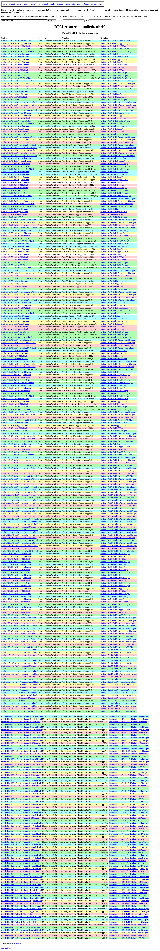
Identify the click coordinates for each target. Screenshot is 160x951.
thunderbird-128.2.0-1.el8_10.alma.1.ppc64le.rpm (128, 869)
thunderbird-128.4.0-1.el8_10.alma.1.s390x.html (20, 839)
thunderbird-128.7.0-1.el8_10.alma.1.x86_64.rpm (128, 810)
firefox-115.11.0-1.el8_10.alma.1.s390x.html (18, 687)
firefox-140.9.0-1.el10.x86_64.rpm (114, 134)
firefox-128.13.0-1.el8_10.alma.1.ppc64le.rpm (118, 503)
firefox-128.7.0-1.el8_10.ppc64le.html (16, 578)
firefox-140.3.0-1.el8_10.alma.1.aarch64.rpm (118, 479)
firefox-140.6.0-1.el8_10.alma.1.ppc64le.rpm (118, 364)
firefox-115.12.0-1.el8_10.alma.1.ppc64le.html (19, 674)
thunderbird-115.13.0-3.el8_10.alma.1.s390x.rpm (128, 893)
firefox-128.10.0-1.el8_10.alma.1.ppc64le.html (19, 546)
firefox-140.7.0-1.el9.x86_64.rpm (113, 289)
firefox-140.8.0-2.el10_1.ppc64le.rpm (115, 161)
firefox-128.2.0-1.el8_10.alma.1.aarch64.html (19, 639)
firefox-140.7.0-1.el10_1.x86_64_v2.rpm (116, 241)
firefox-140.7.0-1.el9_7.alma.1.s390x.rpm (116, 276)
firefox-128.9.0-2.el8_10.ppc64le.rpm (115, 556)
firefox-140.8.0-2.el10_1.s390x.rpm (114, 164)
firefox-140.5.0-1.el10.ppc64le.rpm (114, 401)
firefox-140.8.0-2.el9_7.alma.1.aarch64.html (18, 198)
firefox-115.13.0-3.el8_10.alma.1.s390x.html (18, 666)
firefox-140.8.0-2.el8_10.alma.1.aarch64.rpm (118, 220)
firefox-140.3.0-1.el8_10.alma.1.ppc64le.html (19, 481)
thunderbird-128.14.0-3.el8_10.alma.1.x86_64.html (21, 724)
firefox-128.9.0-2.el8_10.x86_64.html (16, 562)
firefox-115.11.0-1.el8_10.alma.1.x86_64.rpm (118, 690)
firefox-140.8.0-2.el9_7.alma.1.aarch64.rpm (117, 198)
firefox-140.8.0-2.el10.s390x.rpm (113, 185)
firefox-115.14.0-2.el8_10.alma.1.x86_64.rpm (118, 658)
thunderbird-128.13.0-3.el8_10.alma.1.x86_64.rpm (129, 735)
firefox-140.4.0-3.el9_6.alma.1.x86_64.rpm (117, 465)
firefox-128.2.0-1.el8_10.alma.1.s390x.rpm (117, 644)
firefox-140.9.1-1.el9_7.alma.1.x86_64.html (18, 89)
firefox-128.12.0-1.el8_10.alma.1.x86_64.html (19, 519)
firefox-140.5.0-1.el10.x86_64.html (15, 407)
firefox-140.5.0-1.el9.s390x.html (14, 428)
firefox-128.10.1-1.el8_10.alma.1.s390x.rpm (117, 538)
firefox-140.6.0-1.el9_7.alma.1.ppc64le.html (18, 343)
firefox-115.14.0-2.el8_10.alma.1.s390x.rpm (117, 655)
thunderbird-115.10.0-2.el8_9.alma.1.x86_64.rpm (128, 938)
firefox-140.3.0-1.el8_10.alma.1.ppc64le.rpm (118, 481)
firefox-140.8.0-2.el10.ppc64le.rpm (114, 177)
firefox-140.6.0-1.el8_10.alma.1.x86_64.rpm (117, 369)
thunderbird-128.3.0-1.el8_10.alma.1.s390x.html (20, 861)
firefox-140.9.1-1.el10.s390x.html (14, 67)
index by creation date (66, 4)
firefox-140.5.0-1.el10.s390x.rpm (113, 404)
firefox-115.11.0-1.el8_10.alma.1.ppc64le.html (19, 685)
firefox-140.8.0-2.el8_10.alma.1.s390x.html (18, 225)
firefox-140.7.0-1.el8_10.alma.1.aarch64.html (19, 292)
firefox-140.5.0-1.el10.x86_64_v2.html (16, 409)
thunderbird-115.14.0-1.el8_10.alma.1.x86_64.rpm (128, 885)
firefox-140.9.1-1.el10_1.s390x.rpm (114, 46)
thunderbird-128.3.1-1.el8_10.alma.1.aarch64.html (21, 845)
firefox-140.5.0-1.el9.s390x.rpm (113, 428)
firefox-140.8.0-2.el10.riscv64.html (15, 182)
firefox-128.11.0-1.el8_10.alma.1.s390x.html (18, 527)
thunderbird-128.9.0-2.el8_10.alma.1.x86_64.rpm (128, 788)
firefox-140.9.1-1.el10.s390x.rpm (113, 67)
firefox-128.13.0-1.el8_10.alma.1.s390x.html (18, 506)
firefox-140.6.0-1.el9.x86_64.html (14, 359)
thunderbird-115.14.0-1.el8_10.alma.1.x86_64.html (21, 885)
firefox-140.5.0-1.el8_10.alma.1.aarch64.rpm (118, 433)
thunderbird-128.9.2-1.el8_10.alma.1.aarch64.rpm (128, 770)
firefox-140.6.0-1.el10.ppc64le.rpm (114, 321)
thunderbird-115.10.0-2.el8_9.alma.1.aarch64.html (21, 930)
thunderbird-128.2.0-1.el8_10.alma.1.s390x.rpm (127, 871)
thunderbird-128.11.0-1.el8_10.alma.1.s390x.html (20, 754)
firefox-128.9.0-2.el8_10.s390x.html (15, 559)
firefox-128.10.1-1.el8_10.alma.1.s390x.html (18, 538)
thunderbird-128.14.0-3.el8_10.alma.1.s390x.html (20, 722)
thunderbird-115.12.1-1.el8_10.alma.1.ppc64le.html (21, 901)
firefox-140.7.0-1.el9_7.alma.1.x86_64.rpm (117, 278)
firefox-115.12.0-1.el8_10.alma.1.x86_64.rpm (118, 679)
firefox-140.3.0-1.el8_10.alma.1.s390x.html (18, 484)
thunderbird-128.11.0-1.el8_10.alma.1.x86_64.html (21, 756)
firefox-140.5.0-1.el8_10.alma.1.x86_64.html (19, 441)
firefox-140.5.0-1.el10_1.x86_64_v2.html (17, 396)
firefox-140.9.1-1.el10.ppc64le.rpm (114, 59)
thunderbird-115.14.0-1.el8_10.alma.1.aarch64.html (21, 877)
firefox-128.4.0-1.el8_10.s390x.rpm (114, 612)
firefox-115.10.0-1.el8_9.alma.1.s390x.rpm (117, 709)
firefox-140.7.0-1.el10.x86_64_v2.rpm (115, 268)
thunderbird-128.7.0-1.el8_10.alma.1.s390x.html (20, 807)
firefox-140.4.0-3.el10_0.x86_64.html (16, 452)
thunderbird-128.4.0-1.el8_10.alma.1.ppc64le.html (21, 837)
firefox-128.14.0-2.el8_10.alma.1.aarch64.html (19, 489)
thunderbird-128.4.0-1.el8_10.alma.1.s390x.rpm (127, 839)
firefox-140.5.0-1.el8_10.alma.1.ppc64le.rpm (118, 436)
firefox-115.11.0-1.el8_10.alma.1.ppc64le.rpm (118, 685)
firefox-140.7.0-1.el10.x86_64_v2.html (16, 268)
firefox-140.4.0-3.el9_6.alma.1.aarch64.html (18, 457)
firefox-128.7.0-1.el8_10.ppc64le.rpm (115, 578)
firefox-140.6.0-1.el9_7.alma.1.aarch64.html (18, 340)
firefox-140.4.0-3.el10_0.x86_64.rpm (115, 452)
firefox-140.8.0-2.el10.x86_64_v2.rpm (115, 196)
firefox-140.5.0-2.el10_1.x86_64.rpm (115, 380)
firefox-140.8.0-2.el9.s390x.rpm (113, 214)
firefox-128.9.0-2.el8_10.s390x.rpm (114, 559)
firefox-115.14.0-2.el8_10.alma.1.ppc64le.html (19, 652)
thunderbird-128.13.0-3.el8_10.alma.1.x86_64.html (21, 735)
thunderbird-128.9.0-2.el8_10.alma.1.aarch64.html (21, 780)
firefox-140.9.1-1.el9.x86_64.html (14, 99)
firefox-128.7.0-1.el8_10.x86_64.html (16, 583)
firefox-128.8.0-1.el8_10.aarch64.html (16, 564)
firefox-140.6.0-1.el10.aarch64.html (15, 316)
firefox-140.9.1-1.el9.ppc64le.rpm (113, 94)
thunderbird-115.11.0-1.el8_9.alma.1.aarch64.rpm (128, 919)
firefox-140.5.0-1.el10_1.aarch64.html (16, 385)
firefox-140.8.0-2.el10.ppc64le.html (15, 177)
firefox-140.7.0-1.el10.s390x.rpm (113, 257)
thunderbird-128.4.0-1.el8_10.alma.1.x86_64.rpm (128, 842)
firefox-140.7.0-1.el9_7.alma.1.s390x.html (17, 276)
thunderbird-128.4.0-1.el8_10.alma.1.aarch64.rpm (128, 834)
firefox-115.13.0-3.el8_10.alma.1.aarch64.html (19, 660)
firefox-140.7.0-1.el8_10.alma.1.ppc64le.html (19, 294)
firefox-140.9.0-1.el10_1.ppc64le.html (16, 116)
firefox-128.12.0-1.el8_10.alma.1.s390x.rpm (117, 516)
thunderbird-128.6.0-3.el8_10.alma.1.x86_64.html (20, 820)
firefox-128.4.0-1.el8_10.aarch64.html (16, 607)
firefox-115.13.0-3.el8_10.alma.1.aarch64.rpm (118, 660)
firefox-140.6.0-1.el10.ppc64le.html (15, 321)
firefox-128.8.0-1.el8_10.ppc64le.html (16, 567)
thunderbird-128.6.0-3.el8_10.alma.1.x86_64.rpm (128, 820)
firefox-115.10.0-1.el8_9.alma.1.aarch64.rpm (118, 703)
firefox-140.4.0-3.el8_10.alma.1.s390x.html (18, 473)
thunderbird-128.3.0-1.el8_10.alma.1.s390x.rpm (127, 861)
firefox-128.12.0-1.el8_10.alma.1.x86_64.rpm (118, 519)
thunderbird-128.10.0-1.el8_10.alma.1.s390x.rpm (128, 764)
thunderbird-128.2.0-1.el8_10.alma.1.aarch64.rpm (128, 866)
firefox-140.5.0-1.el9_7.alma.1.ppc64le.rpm (117, 415)
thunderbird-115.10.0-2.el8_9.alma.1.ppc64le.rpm (128, 933)
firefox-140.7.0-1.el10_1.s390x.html (15, 236)
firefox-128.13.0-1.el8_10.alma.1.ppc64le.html (19, 503)
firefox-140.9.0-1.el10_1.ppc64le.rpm (115, 116)
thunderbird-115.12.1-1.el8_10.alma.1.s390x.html (20, 903)
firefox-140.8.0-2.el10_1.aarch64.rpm (115, 158)
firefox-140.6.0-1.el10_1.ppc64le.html (16, 305)
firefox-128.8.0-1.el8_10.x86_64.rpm (115, 572)
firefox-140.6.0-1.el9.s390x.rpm (113, 356)
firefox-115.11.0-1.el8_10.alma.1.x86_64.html (19, 690)
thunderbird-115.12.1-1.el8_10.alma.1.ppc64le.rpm (129, 901)
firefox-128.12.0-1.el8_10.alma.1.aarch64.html (19, 511)
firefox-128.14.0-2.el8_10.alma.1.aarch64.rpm (118, 489)
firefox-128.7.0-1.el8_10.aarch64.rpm (115, 575)
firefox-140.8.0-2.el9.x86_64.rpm (113, 217)
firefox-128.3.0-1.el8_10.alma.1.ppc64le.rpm (118, 631)
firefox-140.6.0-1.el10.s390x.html (14, 327)
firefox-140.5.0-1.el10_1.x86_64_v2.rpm (116, 396)
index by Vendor (48, 4)
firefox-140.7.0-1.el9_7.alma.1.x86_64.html (18, 278)
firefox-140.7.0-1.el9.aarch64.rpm (113, 281)
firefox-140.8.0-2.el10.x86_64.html (15, 190)
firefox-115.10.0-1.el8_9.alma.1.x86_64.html (19, 711)
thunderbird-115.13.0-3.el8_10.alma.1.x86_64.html (21, 895)
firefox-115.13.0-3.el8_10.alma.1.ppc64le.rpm (118, 663)
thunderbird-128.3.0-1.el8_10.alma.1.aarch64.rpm (128, 855)
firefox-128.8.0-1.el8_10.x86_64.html (16, 572)
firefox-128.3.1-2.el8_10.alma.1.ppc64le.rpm (118, 620)
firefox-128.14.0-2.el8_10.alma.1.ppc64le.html (19, 492)
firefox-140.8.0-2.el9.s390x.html (14, 214)
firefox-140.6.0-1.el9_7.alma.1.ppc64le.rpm (117, 343)
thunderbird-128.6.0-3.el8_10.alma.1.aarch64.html (21, 812)
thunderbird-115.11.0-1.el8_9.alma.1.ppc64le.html (21, 922)
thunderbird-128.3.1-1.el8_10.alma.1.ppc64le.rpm (128, 847)
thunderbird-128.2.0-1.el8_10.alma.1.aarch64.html (21, 866)
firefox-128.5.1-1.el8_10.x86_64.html (16, 604)
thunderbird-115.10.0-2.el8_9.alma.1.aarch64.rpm (128, 930)
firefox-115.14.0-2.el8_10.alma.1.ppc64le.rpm (118, 652)
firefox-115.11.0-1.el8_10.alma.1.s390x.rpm (117, 687)
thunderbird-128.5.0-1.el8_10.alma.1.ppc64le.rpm (128, 826)
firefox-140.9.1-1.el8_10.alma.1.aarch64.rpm (118, 102)
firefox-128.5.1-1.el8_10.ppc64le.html (16, 599)
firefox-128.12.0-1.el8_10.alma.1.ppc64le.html (19, 514)
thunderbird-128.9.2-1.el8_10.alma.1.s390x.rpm (127, 775)
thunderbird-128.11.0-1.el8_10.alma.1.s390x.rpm (128, 754)
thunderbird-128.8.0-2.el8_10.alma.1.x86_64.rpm (128, 799)
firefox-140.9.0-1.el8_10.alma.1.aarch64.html (19, 148)
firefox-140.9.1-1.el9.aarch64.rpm (113, 91)
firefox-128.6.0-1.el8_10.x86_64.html (16, 594)
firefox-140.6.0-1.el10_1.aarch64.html (16, 302)
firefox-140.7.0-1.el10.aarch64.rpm (114, 244)
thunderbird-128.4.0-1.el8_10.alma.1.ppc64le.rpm (128, 837)
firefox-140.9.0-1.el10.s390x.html (14, 132)
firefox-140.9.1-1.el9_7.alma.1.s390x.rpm (116, 86)
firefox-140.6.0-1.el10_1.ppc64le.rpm (115, 305)
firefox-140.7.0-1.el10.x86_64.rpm (114, 262)
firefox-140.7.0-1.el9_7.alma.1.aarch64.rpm (117, 270)
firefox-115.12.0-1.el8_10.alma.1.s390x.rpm (117, 676)
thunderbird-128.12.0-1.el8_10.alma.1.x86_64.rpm (129, 746)
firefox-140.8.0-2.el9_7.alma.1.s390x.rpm (116, 204)
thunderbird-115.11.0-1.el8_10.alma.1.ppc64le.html (21, 911)
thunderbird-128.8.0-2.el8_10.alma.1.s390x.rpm (127, 796)
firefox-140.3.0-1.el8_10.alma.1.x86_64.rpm (117, 487)
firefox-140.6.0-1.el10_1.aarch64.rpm (115, 302)
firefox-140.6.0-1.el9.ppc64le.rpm (113, 353)
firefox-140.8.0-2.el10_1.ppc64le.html (16, 161)
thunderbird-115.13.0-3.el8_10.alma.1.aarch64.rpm (129, 887)
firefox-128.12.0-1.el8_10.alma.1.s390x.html (18, 516)
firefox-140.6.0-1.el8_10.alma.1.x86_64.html (19, 369)
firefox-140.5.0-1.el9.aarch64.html (14, 423)
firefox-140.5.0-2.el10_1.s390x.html (15, 377)
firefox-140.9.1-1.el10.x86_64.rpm (114, 73)
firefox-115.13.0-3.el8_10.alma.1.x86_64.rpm (118, 668)
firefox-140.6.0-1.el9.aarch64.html (14, 351)
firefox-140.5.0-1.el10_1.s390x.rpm (114, 391)
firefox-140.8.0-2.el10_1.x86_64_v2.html (17, 169)
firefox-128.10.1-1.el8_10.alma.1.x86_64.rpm (118, 540)
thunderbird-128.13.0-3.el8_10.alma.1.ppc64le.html (21, 730)
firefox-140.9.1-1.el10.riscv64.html (15, 65)
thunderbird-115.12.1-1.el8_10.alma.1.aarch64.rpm (129, 898)
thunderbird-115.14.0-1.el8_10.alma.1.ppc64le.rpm (129, 879)
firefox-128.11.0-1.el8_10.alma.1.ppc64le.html (19, 524)
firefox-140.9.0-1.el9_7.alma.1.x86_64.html (18, 145)
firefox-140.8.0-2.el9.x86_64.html (14, 217)
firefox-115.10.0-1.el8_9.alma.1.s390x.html (18, 709)
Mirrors (94, 4)
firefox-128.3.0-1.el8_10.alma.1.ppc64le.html (19, 631)
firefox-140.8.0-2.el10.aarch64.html (15, 172)
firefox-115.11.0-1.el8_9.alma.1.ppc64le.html (19, 695)
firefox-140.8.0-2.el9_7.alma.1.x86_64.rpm (117, 206)
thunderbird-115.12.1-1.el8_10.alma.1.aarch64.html (21, 898)
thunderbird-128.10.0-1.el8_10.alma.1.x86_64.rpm (129, 767)
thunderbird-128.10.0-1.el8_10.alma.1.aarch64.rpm (129, 759)
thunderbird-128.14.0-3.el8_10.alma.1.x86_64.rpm (129, 724)
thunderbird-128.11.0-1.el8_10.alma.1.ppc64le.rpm (129, 751)
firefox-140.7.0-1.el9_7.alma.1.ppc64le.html (18, 273)
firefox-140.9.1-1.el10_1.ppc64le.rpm (115, 43)
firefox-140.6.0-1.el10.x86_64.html (15, 332)
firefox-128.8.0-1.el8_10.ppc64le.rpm (115, 567)
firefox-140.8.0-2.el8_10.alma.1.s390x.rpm (117, 225)
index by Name (83, 4)
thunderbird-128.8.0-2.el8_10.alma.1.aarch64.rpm (128, 791)
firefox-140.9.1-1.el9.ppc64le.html (14, 94)
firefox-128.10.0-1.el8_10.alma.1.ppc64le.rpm (118, 546)
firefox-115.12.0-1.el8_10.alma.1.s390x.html (18, 676)
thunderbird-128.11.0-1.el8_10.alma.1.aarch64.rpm (129, 748)
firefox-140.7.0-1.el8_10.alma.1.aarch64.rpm (118, 292)
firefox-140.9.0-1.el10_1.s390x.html (15, 118)
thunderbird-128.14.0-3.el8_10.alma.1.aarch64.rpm (129, 716)
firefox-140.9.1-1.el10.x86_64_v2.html (16, 78)
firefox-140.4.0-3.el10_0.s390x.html (15, 449)
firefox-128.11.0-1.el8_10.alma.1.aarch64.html (19, 522)
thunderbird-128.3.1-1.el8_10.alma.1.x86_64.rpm (128, 853)
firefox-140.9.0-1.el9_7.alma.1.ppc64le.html (18, 140)
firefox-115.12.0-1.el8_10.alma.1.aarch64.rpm (118, 671)
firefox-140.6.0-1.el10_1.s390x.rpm (114, 308)
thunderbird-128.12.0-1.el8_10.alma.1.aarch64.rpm (129, 738)
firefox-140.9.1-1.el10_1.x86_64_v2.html (17, 51)
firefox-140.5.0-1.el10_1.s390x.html (15, 391)
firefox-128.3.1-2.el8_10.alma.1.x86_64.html (19, 626)
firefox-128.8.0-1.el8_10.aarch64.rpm (115, 564)
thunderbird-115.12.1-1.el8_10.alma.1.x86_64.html (21, 906)
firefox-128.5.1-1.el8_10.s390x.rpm (114, 602)
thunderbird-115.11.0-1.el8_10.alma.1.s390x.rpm (128, 914)
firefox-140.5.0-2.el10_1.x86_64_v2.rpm (116, 383)
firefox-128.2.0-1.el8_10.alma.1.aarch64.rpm (118, 639)
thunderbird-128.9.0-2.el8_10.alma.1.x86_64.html (20, 788)
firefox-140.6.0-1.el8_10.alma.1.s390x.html (18, 367)
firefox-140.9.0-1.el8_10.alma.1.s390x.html (18, 153)
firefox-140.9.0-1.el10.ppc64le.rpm (114, 129)
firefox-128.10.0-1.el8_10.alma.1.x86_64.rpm (118, 551)
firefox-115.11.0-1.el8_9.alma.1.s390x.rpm (117, 698)
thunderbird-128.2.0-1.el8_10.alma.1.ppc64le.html (21, 869)
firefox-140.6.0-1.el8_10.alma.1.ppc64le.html (19, 364)
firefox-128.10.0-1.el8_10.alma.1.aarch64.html (19, 543)
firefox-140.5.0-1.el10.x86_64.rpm (114, 407)
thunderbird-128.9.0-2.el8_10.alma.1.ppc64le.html (21, 783)
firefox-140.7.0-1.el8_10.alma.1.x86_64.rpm (117, 300)
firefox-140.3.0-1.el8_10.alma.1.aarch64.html (19, 479)
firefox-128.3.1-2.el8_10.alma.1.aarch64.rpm (118, 618)
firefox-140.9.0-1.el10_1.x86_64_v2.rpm (116, 124)
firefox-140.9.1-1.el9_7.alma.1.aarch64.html (18, 81)
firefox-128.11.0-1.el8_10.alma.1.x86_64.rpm (118, 530)
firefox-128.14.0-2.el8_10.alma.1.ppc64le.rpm (118, 492)
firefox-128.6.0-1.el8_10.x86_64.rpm (115, 594)
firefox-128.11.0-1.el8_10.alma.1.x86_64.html (19, 530)
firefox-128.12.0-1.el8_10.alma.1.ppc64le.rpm (118, 514)
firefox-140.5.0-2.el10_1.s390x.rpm (114, 377)
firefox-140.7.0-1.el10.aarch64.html (15, 244)
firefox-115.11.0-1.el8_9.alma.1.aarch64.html (19, 693)
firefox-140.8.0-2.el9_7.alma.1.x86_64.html (18, 206)
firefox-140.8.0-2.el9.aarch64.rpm (113, 209)
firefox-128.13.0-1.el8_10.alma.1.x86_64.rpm (118, 508)
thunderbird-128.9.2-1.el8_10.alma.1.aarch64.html (21, 770)
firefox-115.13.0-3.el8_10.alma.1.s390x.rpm (117, 666)
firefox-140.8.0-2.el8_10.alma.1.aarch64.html (19, 220)
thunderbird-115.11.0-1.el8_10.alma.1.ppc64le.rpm (129, 911)
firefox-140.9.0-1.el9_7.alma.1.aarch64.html (18, 137)
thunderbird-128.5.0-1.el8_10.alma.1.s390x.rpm (127, 829)
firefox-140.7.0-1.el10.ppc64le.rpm (114, 249)
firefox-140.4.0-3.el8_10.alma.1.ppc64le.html (19, 471)
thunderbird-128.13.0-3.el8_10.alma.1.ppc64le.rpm (129, 730)
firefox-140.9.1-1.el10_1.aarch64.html (16, 41)
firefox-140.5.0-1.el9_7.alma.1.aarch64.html (18, 412)
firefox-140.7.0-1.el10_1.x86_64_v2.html (17, 241)
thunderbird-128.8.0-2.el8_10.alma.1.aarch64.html (21, 791)
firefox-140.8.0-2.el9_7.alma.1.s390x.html (17, 204)
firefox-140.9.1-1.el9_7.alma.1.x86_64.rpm (117, 89)
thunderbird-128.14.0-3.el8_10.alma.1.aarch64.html (21, 716)
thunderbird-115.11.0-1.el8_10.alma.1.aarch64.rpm (129, 909)
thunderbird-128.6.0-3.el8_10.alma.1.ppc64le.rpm (128, 815)
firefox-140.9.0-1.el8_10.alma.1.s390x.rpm (117, 153)
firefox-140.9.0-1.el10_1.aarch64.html (16, 113)
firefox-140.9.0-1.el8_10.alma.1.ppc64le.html (19, 150)
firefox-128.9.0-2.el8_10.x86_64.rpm (115, 562)
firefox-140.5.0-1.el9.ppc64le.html (14, 425)
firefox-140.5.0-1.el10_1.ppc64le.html (16, 388)
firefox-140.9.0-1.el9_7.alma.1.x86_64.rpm (117, 145)
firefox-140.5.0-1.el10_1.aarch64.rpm (115, 385)
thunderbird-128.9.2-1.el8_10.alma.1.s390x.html (20, 775)
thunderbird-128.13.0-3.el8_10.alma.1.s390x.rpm (128, 732)
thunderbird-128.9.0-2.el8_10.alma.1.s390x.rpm (127, 786)
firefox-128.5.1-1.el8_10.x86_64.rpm (115, 604)
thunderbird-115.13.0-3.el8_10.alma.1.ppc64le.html (21, 890)
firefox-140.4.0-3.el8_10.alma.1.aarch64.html (19, 468)
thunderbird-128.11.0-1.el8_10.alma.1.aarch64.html (21, 748)
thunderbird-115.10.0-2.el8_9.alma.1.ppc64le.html (21, 933)
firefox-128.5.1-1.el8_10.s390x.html (15, 602)
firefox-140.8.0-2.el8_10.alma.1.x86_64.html (19, 228)
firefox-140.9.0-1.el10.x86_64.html (15, 134)
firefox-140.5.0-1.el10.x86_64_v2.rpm (115, 409)
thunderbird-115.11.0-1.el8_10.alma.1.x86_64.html (21, 917)
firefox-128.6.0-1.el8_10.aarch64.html (16, 586)
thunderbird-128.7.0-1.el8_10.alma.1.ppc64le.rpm (128, 804)
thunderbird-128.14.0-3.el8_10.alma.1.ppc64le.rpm (129, 719)
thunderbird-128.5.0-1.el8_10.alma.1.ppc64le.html (21, 826)
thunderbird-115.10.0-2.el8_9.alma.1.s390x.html (20, 935)
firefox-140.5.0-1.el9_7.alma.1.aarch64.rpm (117, 412)
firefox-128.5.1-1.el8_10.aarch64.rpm (115, 596)
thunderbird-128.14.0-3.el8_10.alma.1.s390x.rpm (128, 722)
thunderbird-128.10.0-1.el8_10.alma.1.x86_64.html (21, 767)
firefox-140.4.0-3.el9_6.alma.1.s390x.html (17, 463)
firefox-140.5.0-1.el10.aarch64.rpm (114, 399)
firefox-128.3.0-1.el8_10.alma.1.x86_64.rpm (117, 636)
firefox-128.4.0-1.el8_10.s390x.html (15, 612)
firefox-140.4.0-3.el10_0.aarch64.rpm (115, 444)
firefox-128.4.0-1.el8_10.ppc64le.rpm (115, 610)
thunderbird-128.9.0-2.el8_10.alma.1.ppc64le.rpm (128, 783)
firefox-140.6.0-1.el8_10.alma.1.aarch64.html (19, 361)
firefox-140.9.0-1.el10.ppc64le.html (15, 129)
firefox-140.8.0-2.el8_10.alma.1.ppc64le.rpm (118, 222)
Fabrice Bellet (6, 948)
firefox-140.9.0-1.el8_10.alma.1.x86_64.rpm (117, 156)
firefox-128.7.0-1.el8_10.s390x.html (15, 580)
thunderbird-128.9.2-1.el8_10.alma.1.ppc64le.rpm (128, 772)
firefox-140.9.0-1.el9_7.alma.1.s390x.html (17, 142)
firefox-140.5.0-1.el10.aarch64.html (15, 399)
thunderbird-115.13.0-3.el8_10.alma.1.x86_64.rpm (128, 895)
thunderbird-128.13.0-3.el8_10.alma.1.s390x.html (20, 732)
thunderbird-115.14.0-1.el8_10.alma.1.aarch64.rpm (129, 877)
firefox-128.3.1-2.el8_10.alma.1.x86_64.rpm (117, 626)
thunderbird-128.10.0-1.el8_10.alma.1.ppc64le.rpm (129, 762)
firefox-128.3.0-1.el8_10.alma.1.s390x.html (18, 634)
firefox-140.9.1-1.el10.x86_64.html (15, 73)
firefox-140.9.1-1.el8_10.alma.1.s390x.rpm (117, 107)
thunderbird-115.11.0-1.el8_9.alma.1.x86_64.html (20, 927)
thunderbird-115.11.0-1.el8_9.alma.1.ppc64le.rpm (128, 922)
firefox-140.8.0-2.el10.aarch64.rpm (114, 172)
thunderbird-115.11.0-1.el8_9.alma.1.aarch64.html (21, 919)
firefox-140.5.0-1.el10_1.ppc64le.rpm (115, 388)
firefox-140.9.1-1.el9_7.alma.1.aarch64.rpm (117, 81)
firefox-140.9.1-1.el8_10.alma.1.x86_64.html (19, 110)
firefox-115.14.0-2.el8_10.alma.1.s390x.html (18, 655)
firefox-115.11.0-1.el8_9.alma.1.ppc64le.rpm (118, 695)
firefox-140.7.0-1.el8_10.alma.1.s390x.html (18, 297)
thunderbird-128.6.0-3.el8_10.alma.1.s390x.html (20, 818)
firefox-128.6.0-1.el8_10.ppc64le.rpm (115, 588)
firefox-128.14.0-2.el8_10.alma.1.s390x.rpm (117, 495)
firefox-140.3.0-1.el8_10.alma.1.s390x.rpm (117, 484)
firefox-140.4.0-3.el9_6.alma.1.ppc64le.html (18, 460)
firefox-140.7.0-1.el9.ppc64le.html (14, 284)
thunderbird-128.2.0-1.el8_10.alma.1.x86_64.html (20, 874)
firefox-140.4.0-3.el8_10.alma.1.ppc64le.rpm (118, 471)
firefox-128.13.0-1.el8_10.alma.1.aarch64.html (19, 500)
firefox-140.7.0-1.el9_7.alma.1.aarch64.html (18, 270)
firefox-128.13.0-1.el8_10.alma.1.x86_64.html (19, 508)
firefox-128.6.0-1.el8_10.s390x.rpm (114, 591)
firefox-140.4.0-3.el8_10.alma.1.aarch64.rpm (118, 468)
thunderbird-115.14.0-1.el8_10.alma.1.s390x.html (20, 882)
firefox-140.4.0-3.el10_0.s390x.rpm (114, 449)
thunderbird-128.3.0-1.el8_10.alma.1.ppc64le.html (21, 858)
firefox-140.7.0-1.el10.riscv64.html (15, 254)
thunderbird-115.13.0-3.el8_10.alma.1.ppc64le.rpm (129, 890)
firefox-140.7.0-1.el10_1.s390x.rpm (114, 236)
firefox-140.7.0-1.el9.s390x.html (14, 286)
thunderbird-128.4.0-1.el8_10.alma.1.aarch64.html (21, 834)
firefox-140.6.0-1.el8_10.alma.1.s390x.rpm (117, 367)
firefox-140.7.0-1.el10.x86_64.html (15, 262)
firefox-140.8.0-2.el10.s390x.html (14, 185)
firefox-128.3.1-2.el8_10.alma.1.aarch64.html (19, 618)
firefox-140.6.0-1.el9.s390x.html (14, 356)
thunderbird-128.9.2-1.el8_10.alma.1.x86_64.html (20, 778)
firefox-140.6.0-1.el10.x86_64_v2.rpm (115, 337)
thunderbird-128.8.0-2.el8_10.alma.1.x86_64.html (20, 799)
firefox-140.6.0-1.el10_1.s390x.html (15, 308)
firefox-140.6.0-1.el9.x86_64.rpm (113, 359)
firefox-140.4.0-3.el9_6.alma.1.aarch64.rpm (117, 457)
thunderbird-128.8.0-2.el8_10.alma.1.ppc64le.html (21, 794)
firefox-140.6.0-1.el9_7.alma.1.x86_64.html (18, 348)
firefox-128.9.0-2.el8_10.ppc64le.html (16, 556)
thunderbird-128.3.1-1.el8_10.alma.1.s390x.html (20, 850)
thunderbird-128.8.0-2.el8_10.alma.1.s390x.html (20, 796)
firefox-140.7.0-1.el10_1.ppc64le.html (16, 233)
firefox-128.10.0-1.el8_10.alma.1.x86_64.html (19, 551)
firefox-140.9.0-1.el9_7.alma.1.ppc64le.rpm (117, 140)
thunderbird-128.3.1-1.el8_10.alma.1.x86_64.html (20, 853)
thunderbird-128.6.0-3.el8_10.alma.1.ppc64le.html (21, 815)
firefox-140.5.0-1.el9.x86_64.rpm (113, 431)
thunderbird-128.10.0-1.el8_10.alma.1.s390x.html (20, 764)
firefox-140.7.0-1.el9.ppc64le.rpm (113, 284)
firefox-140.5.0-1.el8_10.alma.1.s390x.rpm (117, 439)
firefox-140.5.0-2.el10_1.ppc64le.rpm (115, 375)
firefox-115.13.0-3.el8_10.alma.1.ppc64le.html (19, 663)
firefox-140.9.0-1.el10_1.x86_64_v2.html (17, 124)
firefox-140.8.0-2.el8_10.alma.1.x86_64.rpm (117, 228)
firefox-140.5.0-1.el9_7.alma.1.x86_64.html (18, 420)
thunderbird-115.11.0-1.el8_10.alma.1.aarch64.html (21, 909)
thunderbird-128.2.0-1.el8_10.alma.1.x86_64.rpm (128, 874)
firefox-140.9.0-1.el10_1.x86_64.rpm (115, 121)
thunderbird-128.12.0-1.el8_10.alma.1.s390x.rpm (128, 743)
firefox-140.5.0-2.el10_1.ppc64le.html (16, 375)
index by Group (15, 4)
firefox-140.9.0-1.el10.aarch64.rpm (114, 126)
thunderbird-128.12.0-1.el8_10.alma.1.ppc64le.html (21, 740)
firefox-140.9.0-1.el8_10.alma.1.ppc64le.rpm (118, 150)
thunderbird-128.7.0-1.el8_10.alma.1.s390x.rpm (127, 807)
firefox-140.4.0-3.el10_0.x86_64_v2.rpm (116, 455)
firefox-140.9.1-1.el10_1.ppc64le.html (16, 43)
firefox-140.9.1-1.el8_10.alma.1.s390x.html (18, 107)
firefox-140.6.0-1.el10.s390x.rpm (113, 327)
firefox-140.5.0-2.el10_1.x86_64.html (16, 380)
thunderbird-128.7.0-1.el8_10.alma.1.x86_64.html (20, 810)
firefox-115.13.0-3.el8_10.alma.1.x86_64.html (19, 668)
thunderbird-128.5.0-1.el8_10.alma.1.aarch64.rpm (128, 823)
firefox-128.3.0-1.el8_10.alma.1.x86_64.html (19, 636)
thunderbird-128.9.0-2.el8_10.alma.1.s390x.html (20, 786)
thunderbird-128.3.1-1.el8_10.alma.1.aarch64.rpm (128, 845)
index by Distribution (32, 4)
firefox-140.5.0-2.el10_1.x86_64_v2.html (17, 383)
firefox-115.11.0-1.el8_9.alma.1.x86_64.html (19, 701)
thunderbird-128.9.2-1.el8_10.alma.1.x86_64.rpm (128, 778)
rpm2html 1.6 (17, 944)
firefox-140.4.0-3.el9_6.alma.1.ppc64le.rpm (117, 460)
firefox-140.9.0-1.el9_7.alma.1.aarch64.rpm (117, 137)
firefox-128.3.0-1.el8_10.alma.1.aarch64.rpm (118, 628)
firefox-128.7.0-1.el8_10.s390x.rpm (114, 580)
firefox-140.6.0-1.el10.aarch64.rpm (114, 316)
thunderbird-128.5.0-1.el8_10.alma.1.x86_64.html (20, 831)
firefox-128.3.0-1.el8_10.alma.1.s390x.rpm (117, 634)
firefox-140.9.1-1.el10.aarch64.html (15, 54)
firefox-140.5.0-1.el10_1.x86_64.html (16, 393)
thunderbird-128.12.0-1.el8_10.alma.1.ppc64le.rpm (129, 740)
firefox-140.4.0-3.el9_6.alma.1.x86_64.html (18, 465)
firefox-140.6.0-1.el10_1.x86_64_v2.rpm (116, 313)
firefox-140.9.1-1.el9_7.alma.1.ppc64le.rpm (117, 83)
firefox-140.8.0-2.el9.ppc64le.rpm (113, 212)
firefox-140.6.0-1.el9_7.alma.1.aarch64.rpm (117, 340)
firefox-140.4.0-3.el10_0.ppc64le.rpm (115, 447)
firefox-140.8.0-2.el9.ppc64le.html (14, 212)
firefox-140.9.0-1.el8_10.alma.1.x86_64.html (19, 156)
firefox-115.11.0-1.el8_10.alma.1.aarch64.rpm (118, 682)
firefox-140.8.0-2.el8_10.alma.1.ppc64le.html (19, 222)
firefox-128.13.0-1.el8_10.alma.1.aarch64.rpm (118, 500)
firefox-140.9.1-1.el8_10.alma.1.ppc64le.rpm (118, 105)
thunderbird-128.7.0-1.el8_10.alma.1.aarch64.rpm (128, 802)
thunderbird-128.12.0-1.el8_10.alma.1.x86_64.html (21, 746)
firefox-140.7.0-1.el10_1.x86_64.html (16, 238)
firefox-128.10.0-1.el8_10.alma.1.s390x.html (18, 548)
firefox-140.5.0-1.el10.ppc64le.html (15, 401)
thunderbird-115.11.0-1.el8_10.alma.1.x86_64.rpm (128, 917)
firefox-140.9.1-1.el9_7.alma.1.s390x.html (17, 86)
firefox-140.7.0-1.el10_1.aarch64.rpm (115, 230)
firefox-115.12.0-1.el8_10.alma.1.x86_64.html (19, 679)
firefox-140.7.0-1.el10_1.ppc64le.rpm (115, 233)
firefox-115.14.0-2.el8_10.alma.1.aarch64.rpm (118, 650)
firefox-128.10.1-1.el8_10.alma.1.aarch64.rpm (118, 532)
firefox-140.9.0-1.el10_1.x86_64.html (16, 121)
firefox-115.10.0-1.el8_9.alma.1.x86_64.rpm (117, 711)
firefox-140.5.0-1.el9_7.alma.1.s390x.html (17, 417)
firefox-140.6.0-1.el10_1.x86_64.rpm (115, 311)
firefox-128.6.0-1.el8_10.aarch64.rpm (115, 586)
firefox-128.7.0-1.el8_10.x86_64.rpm (115, 583)
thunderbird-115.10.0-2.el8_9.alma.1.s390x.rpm (127, 935)
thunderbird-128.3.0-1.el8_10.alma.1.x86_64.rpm (128, 863)
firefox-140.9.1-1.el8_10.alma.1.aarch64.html (19, 102)
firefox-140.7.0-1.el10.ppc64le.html (15, 249)
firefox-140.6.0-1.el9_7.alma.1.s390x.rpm (116, 345)
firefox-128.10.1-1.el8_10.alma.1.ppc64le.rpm (118, 535)
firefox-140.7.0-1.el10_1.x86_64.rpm (115, 238)
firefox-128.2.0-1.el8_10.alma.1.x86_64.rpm (117, 647)
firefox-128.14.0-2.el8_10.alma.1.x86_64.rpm (118, 498)
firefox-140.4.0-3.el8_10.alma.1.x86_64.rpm (117, 476)
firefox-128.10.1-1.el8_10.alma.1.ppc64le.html (19, 535)
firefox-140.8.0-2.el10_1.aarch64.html (16, 158)
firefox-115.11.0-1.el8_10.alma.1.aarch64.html (19, 682)
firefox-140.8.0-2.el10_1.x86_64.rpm (115, 166)
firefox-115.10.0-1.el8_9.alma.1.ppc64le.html (19, 706)
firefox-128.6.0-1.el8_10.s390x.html (15, 591)
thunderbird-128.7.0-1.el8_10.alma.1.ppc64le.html (21, 804)
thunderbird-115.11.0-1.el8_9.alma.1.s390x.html (20, 925)
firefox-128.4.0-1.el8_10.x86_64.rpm (115, 615)
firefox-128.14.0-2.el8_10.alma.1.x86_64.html (19, 498)
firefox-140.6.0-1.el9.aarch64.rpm (113, 351)
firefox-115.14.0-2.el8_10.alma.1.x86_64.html (19, 658)
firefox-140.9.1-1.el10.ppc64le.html (15, 59)
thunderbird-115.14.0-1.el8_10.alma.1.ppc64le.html (21, 879)
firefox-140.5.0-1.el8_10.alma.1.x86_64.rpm (117, 441)
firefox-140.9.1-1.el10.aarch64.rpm (114, 54)
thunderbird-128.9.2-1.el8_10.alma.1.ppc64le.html (21, 772)
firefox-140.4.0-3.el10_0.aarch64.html (16, 444)
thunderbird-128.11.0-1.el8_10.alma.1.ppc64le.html (21, 751)
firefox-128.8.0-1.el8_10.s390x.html (15, 570)
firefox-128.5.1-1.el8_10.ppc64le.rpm (115, 599)
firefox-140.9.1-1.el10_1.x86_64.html (16, 49)
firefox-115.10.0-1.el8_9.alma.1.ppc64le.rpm (118, 706)
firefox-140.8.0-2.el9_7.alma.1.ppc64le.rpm (117, 201)
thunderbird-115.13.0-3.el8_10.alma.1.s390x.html (20, 893)
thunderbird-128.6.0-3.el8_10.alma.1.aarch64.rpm (128, 812)
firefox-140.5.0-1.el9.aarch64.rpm (113, 423)
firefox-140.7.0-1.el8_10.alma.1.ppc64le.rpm (118, 294)
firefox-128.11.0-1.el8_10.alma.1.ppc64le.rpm (118, 524)
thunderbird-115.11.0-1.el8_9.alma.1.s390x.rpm (127, 925)
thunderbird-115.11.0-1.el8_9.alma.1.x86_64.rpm (128, 927)
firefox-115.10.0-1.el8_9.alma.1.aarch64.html (19, 703)
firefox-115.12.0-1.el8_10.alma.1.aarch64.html (19, 671)
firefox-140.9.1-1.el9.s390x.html (14, 97)
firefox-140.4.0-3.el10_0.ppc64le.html (16, 447)
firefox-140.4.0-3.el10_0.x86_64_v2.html (17, 455)
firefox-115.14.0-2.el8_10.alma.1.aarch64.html (19, 650)
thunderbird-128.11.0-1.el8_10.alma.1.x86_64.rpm (128, 756)
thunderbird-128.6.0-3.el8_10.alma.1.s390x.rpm (127, 818)
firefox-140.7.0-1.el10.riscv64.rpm (114, 254)
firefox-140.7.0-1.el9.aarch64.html (14, 281)
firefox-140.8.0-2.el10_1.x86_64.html (16, 166)
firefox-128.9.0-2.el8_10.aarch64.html (16, 554)
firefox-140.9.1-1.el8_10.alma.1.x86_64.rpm (117, 110)
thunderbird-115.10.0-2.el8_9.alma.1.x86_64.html (20, 938)
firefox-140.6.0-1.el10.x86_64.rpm (114, 332)
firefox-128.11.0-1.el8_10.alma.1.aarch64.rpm (118, 522)
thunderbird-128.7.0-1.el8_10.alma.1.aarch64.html (21, 802)
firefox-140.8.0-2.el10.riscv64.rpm (114, 182)
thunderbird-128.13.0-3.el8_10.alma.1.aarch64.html (21, 727)
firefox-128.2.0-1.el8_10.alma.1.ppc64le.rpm (118, 642)
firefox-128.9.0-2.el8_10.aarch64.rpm (115, 554)
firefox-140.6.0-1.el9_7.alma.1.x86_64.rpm (117, 348)
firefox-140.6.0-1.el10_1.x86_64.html (16, 311)
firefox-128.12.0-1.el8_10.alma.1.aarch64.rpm (118, 511)
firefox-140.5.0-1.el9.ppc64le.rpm (113, 425)
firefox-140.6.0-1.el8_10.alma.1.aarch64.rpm (118, 361)
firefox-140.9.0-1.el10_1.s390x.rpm (114, 118)
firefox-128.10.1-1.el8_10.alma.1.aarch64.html (19, 532)
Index (5, 4)
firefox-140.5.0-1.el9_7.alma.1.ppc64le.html (18, 415)
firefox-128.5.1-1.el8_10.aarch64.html (16, 596)
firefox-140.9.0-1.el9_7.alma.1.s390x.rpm (116, 142)
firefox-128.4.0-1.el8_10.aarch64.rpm (115, 607)
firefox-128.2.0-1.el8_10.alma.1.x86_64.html (19, 647)
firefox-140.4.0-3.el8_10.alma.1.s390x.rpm (117, 473)
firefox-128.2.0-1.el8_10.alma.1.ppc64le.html (19, 642)
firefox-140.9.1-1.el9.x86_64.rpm (113, 99)
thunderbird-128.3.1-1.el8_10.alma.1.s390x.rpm (127, 850)
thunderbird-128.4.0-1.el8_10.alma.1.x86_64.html (20, 842)
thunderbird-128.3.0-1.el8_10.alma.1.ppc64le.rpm (128, 858)
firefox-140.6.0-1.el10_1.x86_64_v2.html (17, 313)
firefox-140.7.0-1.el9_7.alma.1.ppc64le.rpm (117, 273)
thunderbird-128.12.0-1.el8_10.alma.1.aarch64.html (21, 738)
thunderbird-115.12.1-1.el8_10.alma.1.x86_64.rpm (128, 906)
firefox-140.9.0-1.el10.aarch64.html (15, 126)
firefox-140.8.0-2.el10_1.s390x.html (15, 164)
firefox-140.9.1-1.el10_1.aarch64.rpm (115, 41)
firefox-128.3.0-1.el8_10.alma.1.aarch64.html (19, 628)
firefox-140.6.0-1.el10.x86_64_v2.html (16, 337)
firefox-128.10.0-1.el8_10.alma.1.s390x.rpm (117, 548)
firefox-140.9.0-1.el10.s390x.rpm (113, 132)
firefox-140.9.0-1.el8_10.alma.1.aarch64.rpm (118, 148)
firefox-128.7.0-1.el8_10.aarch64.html (16, 575)
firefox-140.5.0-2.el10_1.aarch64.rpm (115, 372)
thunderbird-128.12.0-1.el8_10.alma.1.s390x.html (20, 743)
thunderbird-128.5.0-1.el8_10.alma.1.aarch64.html (21, 823)
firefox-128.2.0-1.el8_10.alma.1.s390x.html (18, 644)
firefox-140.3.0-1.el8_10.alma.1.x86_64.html (19, 487)
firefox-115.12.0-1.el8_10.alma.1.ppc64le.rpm (118, 674)
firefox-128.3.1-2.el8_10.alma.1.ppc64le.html (19, 620)
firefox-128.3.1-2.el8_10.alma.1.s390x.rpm (117, 623)
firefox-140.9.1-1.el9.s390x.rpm (113, 97)
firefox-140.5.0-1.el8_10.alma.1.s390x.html (18, 439)
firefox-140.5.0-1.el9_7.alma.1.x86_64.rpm (117, 420)
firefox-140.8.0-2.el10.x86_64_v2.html (16, 196)
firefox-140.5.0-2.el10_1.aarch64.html (16, 372)
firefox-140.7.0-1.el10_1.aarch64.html (16, 230)
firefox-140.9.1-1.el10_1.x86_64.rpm (115, 49)
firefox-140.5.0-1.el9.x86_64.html (14, 431)
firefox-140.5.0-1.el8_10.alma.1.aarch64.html (19, 433)
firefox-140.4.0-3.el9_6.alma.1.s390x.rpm (116, 463)
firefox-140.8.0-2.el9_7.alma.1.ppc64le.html (18, 201)
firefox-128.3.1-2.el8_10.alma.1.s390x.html (18, 623)
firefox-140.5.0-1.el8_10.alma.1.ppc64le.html (19, 436)
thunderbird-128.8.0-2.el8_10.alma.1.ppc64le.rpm (128, 794)
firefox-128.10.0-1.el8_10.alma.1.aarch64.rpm (118, 543)
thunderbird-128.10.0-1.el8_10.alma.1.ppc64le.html (21, 762)
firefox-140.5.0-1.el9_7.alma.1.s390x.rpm (116, 417)
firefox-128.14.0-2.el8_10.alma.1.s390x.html (18, 495)
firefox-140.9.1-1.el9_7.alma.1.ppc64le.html (18, 83)
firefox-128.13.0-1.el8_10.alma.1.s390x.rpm (117, 506)
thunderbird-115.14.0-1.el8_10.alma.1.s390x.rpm (128, 882)
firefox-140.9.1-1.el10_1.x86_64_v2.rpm (116, 51)
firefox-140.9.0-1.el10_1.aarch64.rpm (115, 113)
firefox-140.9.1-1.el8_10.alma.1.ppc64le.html (19, 105)
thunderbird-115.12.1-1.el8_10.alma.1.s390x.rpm (128, 903)
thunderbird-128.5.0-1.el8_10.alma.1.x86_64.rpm (128, 831)
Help (101, 4)
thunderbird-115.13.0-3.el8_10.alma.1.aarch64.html (21, 887)
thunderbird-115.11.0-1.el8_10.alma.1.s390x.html (20, 914)
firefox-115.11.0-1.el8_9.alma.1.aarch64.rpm (118, 693)
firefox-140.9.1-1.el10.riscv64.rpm (114, 65)
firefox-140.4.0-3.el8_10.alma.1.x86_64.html (19, 476)
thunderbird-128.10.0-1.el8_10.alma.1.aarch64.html (21, 759)
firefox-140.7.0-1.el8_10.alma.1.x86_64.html (19, 300)
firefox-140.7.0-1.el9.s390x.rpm (113, 286)
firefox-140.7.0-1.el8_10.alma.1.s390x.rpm (117, 297)
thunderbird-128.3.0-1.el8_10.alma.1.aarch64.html (21, 855)
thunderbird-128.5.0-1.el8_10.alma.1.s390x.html (20, 829)
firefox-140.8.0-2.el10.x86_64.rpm (114, 190)
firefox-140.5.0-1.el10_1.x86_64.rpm (115, 393)
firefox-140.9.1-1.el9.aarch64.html (14, 91)
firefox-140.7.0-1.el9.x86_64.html (14, 289)
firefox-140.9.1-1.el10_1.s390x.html (15, 46)
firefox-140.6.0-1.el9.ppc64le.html (14, 353)
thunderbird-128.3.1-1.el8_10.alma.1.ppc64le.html (21, 847)
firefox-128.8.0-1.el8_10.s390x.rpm (114, 570)
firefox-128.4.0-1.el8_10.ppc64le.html (16, 610)
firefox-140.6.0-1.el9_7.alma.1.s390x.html (17, 345)
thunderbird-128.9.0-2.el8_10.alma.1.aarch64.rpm (128, 780)
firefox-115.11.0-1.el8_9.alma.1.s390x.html (18, 698)
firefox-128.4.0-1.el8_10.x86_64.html (16, 615)
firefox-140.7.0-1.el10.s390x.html (14, 257)
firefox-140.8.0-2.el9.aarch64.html (14, 209)
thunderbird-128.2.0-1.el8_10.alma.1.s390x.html (20, 871)
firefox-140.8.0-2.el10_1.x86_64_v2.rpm (116, 169)
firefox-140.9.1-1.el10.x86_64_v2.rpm (115, 78)
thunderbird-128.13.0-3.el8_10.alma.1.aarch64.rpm (129, 727)
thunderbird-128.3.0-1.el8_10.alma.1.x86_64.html (20, 863)
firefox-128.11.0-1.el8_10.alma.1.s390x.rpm (117, 527)
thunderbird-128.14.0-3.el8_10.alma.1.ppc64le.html (21, 719)
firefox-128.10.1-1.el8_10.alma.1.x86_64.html (19, 540)
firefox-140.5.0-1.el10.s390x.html (14, 404)
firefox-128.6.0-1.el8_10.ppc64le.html (16, 588)
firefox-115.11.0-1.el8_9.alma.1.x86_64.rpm (117, 701)
